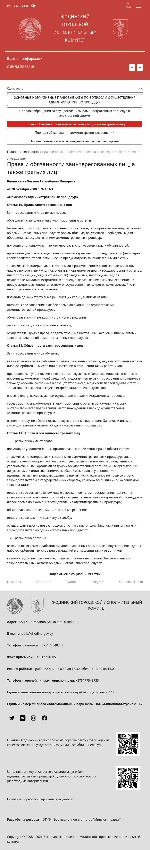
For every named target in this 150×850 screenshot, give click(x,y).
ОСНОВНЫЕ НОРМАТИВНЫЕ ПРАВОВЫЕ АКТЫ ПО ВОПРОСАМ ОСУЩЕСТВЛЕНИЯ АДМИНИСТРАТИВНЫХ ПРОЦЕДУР (75, 99)
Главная (13, 152)
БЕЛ (25, 6)
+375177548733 (51, 645)
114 (139, 704)
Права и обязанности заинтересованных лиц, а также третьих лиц (74, 124)
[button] (132, 67)
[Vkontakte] (22, 718)
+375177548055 (46, 657)
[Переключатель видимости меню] (140, 88)
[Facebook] (44, 718)
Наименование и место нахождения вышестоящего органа (75, 141)
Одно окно (30, 152)
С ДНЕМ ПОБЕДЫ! (20, 67)
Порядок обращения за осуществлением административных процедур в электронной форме (74, 113)
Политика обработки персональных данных (40, 799)
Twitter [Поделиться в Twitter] (71, 582)
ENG (17, 6)
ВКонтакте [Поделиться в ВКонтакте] (43, 582)
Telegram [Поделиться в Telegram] (97, 582)
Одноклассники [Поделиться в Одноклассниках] (131, 582)
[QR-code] (128, 744)
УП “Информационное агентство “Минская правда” (82, 819)
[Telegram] (11, 718)
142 (111, 692)
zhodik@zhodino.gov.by (35, 633)
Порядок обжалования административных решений (74, 132)
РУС (10, 6)
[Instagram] (33, 718)
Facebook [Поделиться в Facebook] (14, 582)
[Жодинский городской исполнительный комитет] (75, 29)
